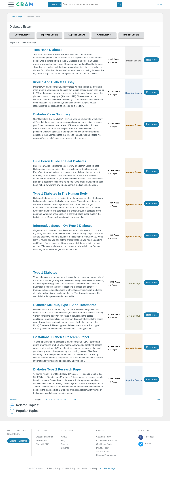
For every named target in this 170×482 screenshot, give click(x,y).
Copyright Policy (103, 437)
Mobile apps (41, 440)
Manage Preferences (106, 455)
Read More (151, 60)
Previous (13, 399)
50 (75, 399)
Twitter (147, 443)
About (64, 437)
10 (58, 399)
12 (65, 399)
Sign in (159, 4)
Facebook (149, 437)
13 (68, 399)
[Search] (119, 4)
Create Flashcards (18, 441)
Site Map (65, 448)
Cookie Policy (69, 468)
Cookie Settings (107, 468)
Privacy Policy (102, 448)
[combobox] (54, 4)
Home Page (17, 17)
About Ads (83, 468)
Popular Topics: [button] (28, 411)
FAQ (63, 440)
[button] (11, 4)
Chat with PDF (42, 444)
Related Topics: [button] (27, 405)
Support (64, 444)
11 (61, 399)
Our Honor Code (104, 444)
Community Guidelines (106, 440)
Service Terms (103, 451)
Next (158, 399)
